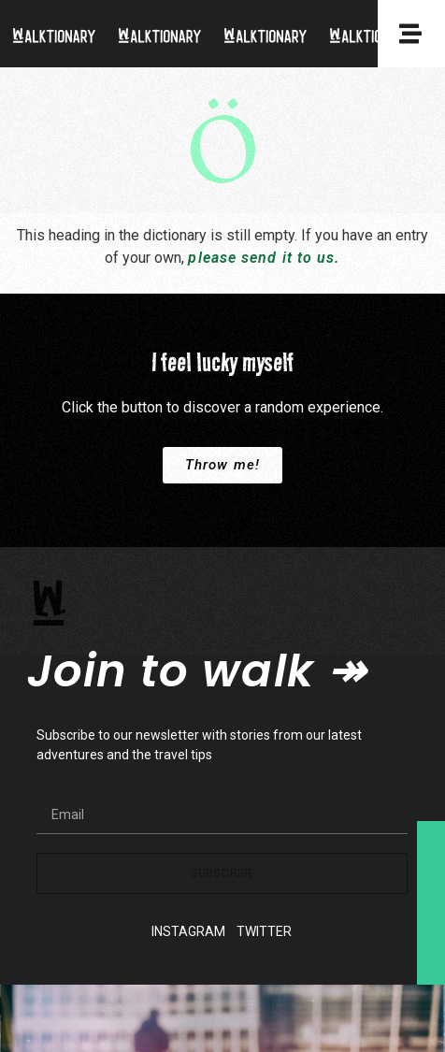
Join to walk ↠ (196, 671)
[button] (222, 465)
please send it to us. (263, 258)
